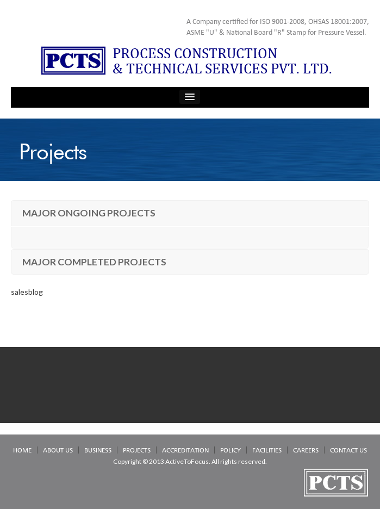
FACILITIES (267, 450)
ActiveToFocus (187, 461)
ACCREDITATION (185, 450)
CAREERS (306, 450)
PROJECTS (137, 450)
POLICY (230, 450)
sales (19, 291)
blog (35, 291)
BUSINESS (97, 450)
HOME (22, 450)
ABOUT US (58, 450)
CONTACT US (348, 450)
